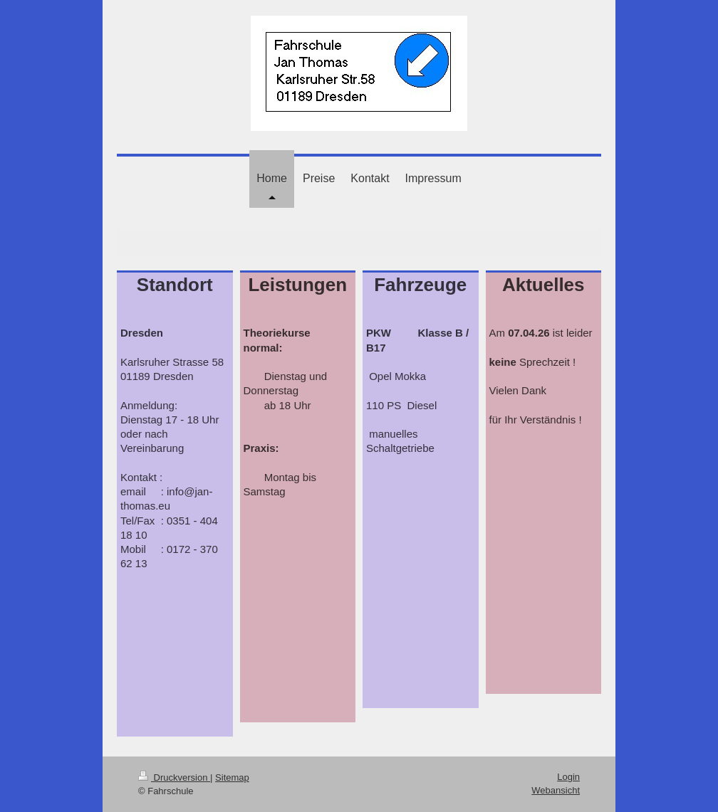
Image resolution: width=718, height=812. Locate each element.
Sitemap (232, 777)
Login (568, 776)
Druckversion (174, 777)
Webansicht (555, 790)
